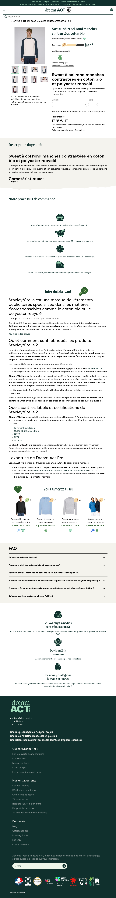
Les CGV (16, 840)
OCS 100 (18, 440)
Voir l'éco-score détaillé (61, 51)
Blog (14, 826)
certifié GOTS (95, 368)
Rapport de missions (23, 808)
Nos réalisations (20, 785)
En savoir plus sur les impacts (63, 66)
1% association (20, 799)
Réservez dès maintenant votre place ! (80, 4)
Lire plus (13, 181)
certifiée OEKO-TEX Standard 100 (71, 470)
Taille (90, 100)
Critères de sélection (23, 794)
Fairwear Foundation (24, 427)
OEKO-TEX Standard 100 (26, 430)
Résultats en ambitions (24, 790)
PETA (16, 437)
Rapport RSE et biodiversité (26, 803)
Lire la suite (57, 94)
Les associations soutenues (26, 772)
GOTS (17, 434)
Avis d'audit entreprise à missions (29, 812)
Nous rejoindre (20, 835)
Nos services (19, 758)
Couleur (55, 100)
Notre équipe (19, 767)
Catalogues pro (20, 830)
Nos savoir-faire (20, 763)
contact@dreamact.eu (21, 718)
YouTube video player (19, 333)
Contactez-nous (20, 844)
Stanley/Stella (64, 38)
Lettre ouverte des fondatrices (28, 754)
